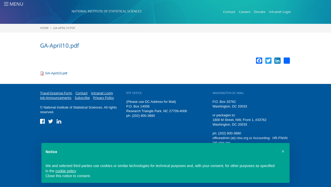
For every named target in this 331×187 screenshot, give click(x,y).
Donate (259, 11)
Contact (229, 11)
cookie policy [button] (65, 171)
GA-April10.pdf (64, 28)
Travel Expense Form (56, 93)
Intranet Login (280, 11)
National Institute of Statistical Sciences (107, 11)
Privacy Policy (103, 97)
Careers (245, 11)
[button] (283, 151)
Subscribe (82, 97)
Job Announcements (55, 97)
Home (44, 28)
